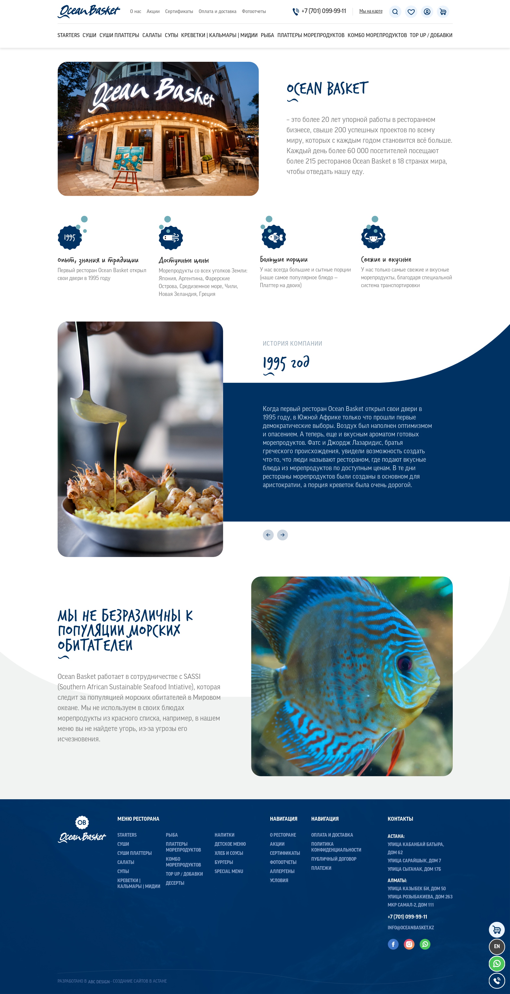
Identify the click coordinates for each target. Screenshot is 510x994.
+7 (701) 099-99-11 (319, 12)
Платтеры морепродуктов (310, 35)
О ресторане (283, 835)
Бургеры (224, 862)
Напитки (225, 835)
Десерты (175, 883)
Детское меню (230, 844)
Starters (69, 35)
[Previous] (268, 535)
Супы (171, 35)
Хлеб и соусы (229, 853)
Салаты (152, 35)
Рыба (267, 35)
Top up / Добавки (431, 35)
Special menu (229, 871)
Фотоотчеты (254, 11)
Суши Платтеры (119, 35)
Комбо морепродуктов (377, 35)
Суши (89, 35)
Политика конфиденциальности (336, 847)
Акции (153, 11)
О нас (135, 11)
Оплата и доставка (217, 11)
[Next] (282, 535)
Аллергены (282, 871)
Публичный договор (333, 859)
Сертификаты (179, 11)
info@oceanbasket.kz (411, 928)
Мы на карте (370, 11)
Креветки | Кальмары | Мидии (219, 35)
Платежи (321, 868)
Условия (279, 881)
